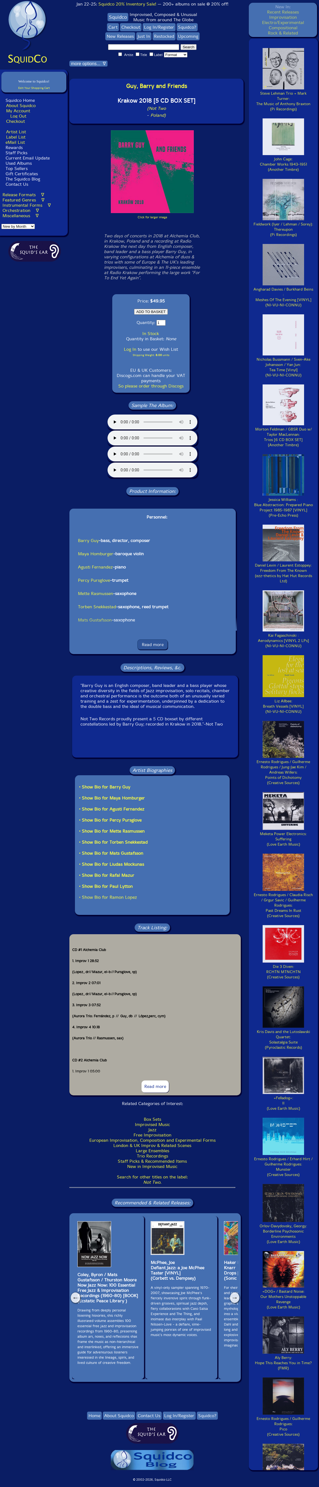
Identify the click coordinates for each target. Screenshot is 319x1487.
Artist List (16, 131)
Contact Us (16, 184)
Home (94, 1415)
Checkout (15, 121)
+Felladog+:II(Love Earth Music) (283, 1100)
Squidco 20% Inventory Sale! (127, 4)
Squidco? (187, 27)
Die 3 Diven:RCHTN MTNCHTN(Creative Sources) (283, 969)
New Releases (120, 36)
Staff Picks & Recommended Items (152, 1161)
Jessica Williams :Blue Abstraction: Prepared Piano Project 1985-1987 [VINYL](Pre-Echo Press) (283, 505)
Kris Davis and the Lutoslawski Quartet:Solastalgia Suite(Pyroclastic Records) (283, 1037)
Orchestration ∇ (20, 210)
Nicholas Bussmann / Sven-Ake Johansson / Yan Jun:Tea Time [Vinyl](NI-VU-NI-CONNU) (283, 365)
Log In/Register (159, 27)
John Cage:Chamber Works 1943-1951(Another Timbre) (283, 162)
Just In (144, 36)
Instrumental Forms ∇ (26, 205)
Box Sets (152, 1119)
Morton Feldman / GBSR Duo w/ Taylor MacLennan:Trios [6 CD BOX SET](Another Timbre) (283, 434)
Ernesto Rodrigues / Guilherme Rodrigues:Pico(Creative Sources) (283, 1424)
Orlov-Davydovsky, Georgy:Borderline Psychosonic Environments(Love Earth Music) (283, 1231)
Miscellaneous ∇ (20, 215)
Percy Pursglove (94, 580)
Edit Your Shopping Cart (34, 87)
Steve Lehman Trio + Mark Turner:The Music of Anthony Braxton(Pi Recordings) (283, 98)
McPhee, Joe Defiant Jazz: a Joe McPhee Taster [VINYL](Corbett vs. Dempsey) (177, 1270)
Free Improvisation (152, 1135)
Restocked (164, 36)
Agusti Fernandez (95, 567)
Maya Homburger (95, 553)
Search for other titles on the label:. (152, 1179)
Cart (112, 27)
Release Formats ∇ (23, 194)
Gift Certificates (22, 173)
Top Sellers (17, 168)
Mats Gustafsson (95, 620)
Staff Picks (16, 152)
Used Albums (19, 163)
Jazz (152, 1129)
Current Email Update (27, 158)
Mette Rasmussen (95, 593)
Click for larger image (152, 217)
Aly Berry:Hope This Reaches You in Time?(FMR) (283, 1360)
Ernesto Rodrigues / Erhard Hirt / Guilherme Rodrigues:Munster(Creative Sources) (283, 1164)
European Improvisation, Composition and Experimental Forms (152, 1140)
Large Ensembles (152, 1150)
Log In (130, 349)
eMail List (15, 142)
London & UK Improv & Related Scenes (152, 1145)
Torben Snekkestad (97, 606)
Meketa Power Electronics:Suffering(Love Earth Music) (283, 836)
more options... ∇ (88, 63)
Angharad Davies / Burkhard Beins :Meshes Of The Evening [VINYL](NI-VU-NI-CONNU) (283, 294)
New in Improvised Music (152, 1166)
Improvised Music (152, 1124)
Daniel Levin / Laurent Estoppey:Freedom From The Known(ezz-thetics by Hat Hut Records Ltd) (283, 570)
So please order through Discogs (151, 386)
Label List (15, 137)
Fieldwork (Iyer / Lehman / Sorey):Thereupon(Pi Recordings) (283, 227)
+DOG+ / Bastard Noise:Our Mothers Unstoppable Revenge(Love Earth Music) (283, 1297)
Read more (153, 644)
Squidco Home (20, 100)
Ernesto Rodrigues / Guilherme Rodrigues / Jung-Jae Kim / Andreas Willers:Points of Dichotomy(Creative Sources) (283, 769)
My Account (18, 110)
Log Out (18, 116)
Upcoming (188, 36)
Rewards (14, 147)
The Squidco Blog (23, 179)
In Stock (150, 333)
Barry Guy (88, 540)
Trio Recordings (152, 1156)
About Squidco (21, 105)
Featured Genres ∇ (23, 200)
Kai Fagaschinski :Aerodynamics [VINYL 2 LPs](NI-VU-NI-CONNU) (283, 638)
